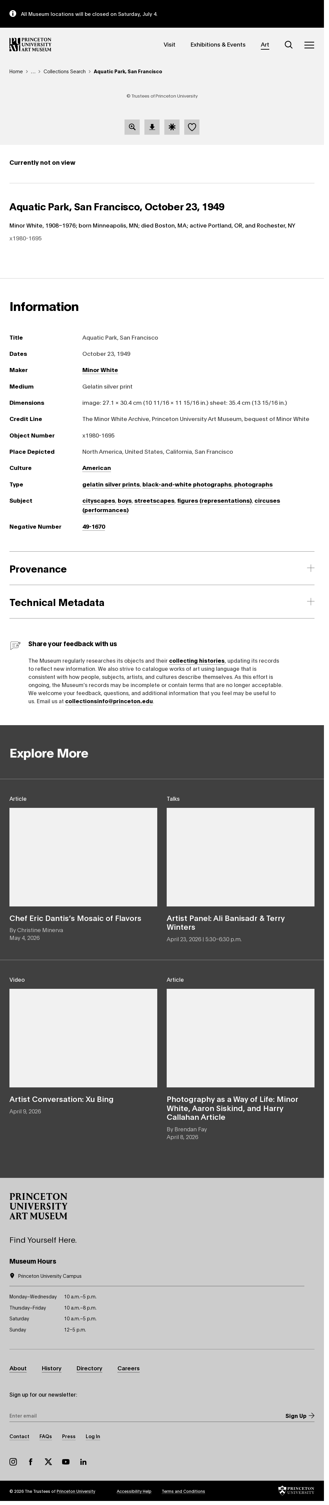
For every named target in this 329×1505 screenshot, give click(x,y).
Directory (89, 1368)
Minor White (100, 369)
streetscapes (154, 500)
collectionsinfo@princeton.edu (109, 700)
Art (265, 44)
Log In (93, 1436)
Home (16, 71)
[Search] (288, 45)
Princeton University (76, 1491)
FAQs (45, 1436)
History (51, 1368)
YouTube (66, 1462)
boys (125, 500)
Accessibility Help (134, 1491)
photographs (253, 484)
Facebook (30, 1462)
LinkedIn (83, 1462)
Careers (128, 1368)
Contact (19, 1436)
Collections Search (65, 71)
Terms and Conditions (183, 1491)
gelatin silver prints (111, 484)
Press (69, 1436)
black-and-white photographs (186, 484)
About (18, 1368)
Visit (169, 44)
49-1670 (93, 526)
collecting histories (197, 660)
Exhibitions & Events (218, 44)
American (96, 467)
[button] (38, 1206)
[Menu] (309, 45)
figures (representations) (214, 500)
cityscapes (98, 500)
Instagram (13, 1462)
